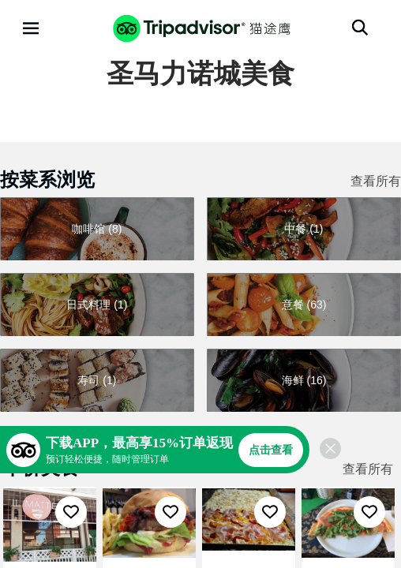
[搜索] (360, 28)
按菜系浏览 (47, 179)
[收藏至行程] (71, 512)
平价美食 (41, 467)
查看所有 (375, 181)
